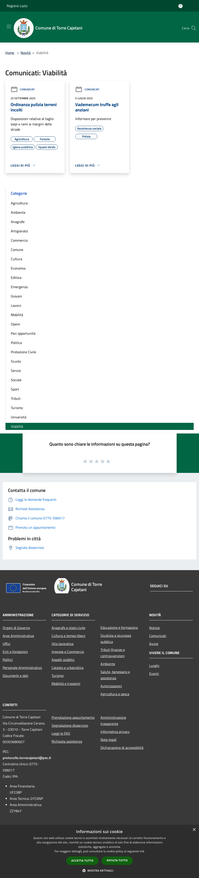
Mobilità (17, 314)
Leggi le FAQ (61, 733)
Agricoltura (19, 203)
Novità (26, 52)
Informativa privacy (115, 731)
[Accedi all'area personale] (180, 6)
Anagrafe (18, 221)
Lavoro (16, 305)
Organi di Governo (16, 627)
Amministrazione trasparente (113, 720)
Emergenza (19, 286)
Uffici (6, 643)
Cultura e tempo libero (68, 635)
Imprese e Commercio (68, 651)
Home (9, 52)
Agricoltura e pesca (114, 694)
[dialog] (99, 851)
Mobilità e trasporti (66, 683)
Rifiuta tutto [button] (117, 860)
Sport (15, 389)
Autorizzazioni (111, 686)
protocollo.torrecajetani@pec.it (27, 757)
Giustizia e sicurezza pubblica (115, 638)
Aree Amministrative (18, 635)
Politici (8, 659)
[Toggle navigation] (9, 26)
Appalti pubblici (63, 659)
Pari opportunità (23, 333)
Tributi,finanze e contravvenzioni (112, 652)
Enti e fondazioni (15, 651)
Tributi (16, 398)
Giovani (16, 296)
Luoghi (154, 665)
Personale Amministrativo (22, 667)
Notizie (154, 627)
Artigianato (19, 231)
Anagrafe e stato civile (68, 627)
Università (18, 417)
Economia (18, 268)
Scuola (16, 361)
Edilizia (16, 277)
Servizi (16, 370)
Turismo (17, 407)
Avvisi (153, 643)
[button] (100, 870)
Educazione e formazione (119, 627)
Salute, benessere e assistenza (115, 675)
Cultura (16, 259)
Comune (17, 249)
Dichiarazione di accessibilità (121, 747)
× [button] (194, 829)
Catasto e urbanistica (67, 667)
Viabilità (17, 426)
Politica (16, 342)
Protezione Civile (23, 352)
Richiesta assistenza (67, 741)
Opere (15, 324)
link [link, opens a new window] (142, 851)
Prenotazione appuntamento (73, 717)
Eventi (154, 673)
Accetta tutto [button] (82, 860)
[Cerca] (193, 28)
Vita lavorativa (62, 643)
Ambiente (18, 212)
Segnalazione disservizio (70, 725)
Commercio (19, 240)
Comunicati (23, 89)
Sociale (16, 380)
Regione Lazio (17, 5)
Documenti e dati (15, 675)
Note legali (108, 739)
